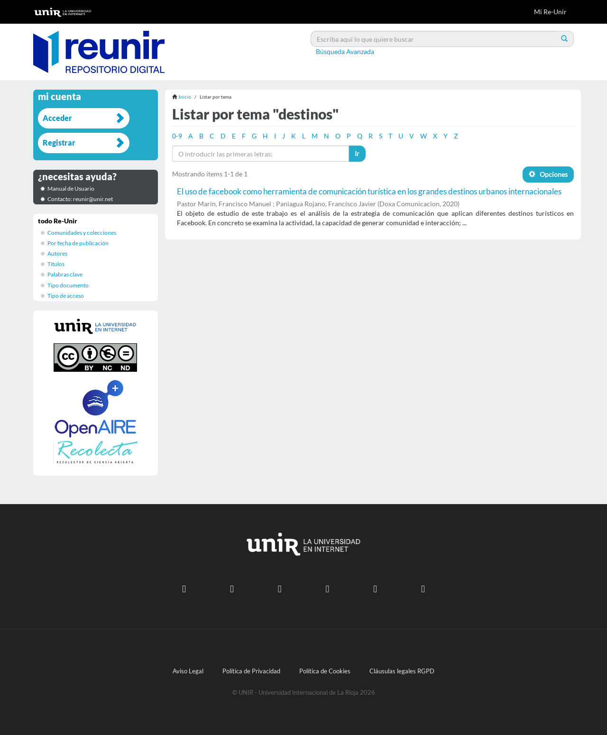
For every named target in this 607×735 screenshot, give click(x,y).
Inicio (185, 97)
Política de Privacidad (251, 671)
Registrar (59, 142)
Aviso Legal (188, 671)
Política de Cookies (324, 671)
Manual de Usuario (70, 188)
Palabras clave (65, 274)
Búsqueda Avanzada (345, 51)
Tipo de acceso (65, 295)
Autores (57, 253)
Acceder (57, 117)
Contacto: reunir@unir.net (80, 198)
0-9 (177, 136)
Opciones (548, 174)
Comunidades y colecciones (81, 232)
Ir (357, 153)
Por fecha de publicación (78, 243)
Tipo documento (68, 285)
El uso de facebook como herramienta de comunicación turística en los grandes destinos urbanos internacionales (369, 191)
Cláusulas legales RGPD (401, 671)
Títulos (55, 263)
